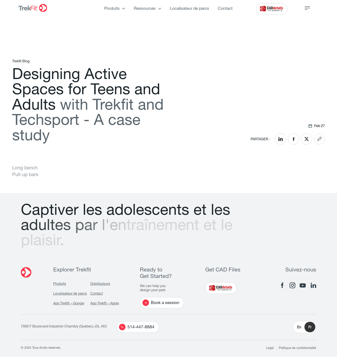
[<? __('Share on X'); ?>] (306, 139)
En (299, 327)
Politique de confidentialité (297, 348)
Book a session (160, 302)
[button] (304, 327)
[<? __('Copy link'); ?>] (319, 139)
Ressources (145, 9)
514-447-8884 (136, 327)
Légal (270, 348)
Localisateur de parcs (189, 9)
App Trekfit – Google (68, 304)
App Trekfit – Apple (104, 304)
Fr (309, 327)
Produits (112, 9)
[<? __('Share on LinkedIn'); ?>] (280, 139)
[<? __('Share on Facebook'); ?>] (293, 139)
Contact (225, 9)
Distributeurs (100, 284)
